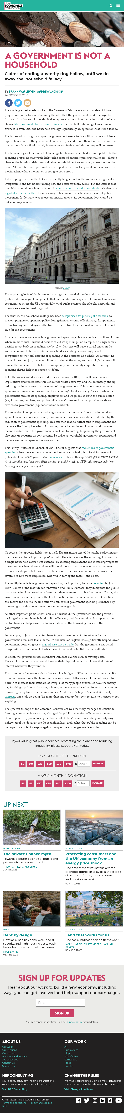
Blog (8, 43)
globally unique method (22, 193)
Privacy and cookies (41, 1102)
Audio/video (71, 1056)
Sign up (62, 1013)
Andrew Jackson (50, 91)
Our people (8, 1053)
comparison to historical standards (77, 188)
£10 (31, 763)
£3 (23, 783)
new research (58, 457)
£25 (40, 763)
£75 (59, 763)
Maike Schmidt (29, 866)
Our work (7, 1046)
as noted (99, 583)
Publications (11, 848)
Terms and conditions (14, 1102)
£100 (69, 763)
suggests (10, 696)
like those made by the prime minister (38, 124)
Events (68, 1066)
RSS (4, 1106)
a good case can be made (58, 644)
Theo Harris (11, 866)
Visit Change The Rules (78, 1089)
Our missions (9, 1050)
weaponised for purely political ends (85, 316)
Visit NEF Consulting (14, 1089)
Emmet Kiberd (92, 944)
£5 (22, 763)
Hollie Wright (12, 952)
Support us (8, 1066)
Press (67, 1062)
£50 (49, 763)
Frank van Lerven (22, 91)
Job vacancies (10, 1059)
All (65, 1046)
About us (11, 1042)
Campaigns (70, 1059)
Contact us (8, 1062)
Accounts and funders (14, 1056)
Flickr (66, 287)
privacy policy (74, 1022)
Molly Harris (73, 944)
